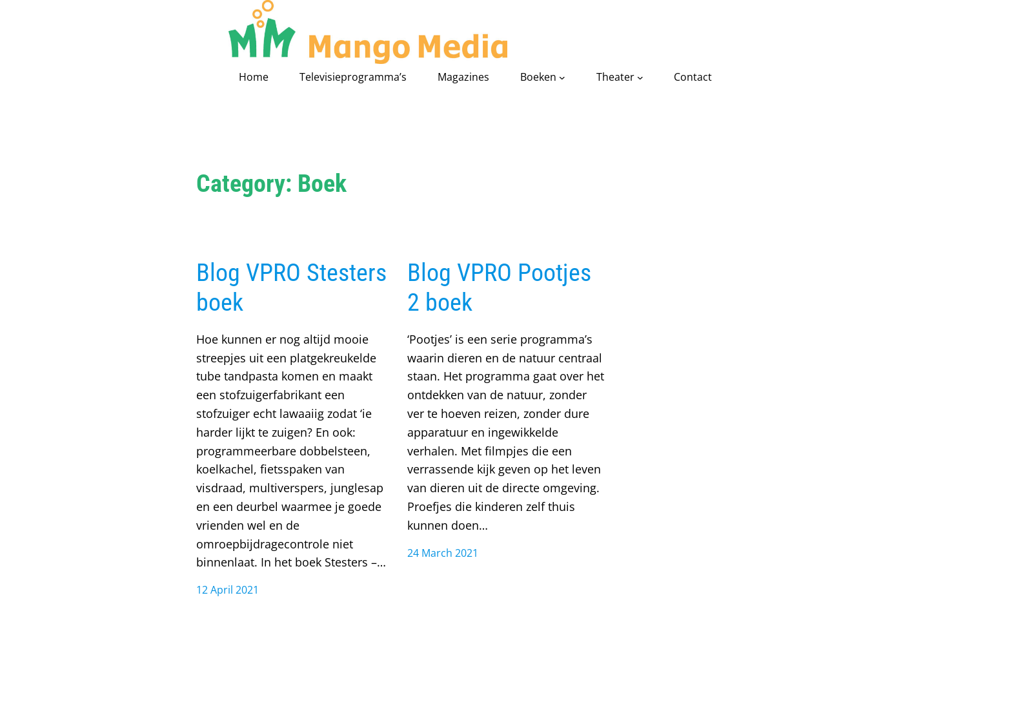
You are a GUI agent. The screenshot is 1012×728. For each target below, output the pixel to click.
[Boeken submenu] (562, 77)
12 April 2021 (227, 590)
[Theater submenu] (640, 77)
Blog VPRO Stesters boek (291, 287)
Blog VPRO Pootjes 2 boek (499, 287)
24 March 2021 (442, 553)
